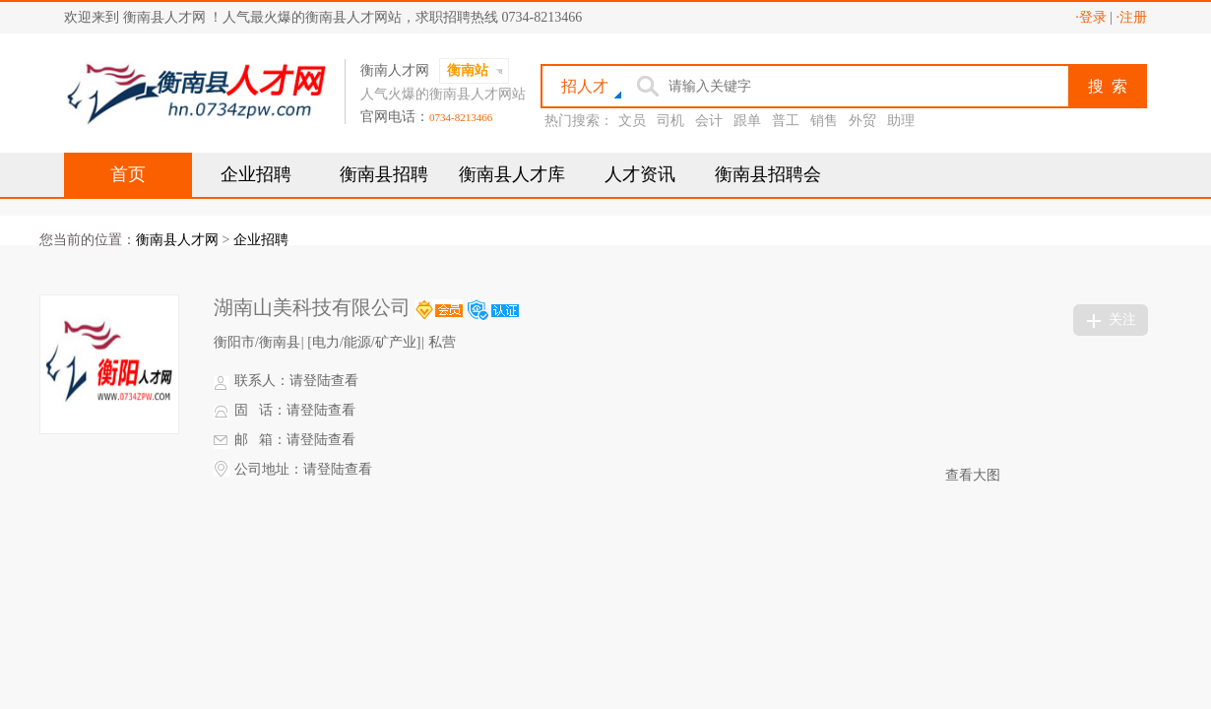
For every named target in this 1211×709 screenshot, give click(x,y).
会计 (709, 120)
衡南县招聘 (384, 174)
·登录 (1091, 17)
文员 (632, 120)
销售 (824, 120)
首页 (128, 174)
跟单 (747, 120)
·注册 (1132, 17)
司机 (670, 120)
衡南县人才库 (512, 174)
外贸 (862, 120)
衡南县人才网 (177, 239)
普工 (785, 120)
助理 (901, 120)
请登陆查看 (323, 380)
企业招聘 (256, 174)
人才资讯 (640, 174)
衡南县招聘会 (768, 174)
